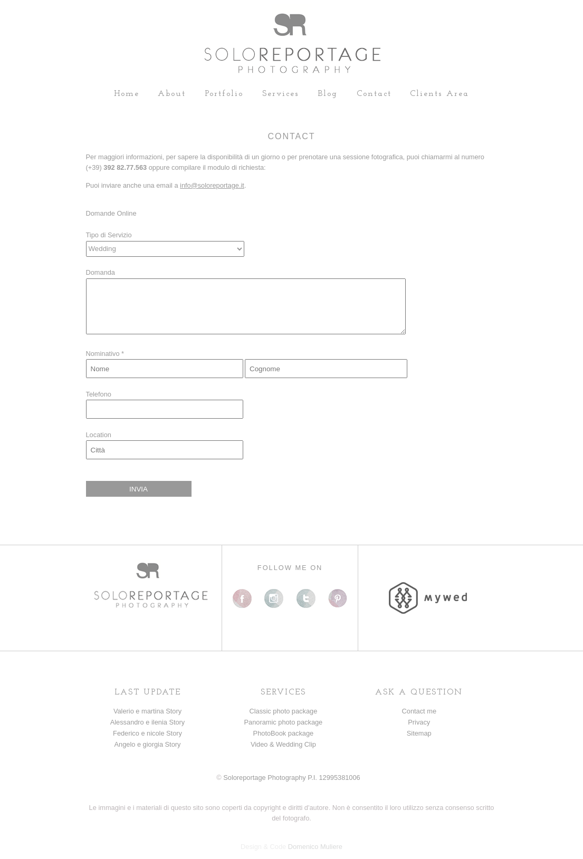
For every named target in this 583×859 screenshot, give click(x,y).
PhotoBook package (283, 733)
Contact (374, 94)
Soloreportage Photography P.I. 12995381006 (291, 777)
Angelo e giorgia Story (147, 744)
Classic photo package (284, 711)
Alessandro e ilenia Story (147, 722)
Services (280, 94)
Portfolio (224, 94)
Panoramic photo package (283, 722)
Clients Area (439, 94)
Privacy (419, 722)
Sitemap (419, 733)
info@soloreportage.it (212, 185)
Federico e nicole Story (147, 733)
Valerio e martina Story (147, 711)
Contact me (419, 711)
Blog (328, 94)
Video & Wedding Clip (283, 744)
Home (126, 94)
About (172, 94)
